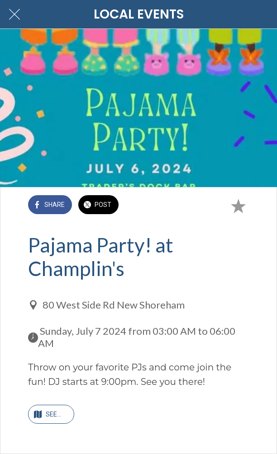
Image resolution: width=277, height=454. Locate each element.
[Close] (14, 14)
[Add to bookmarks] (238, 205)
